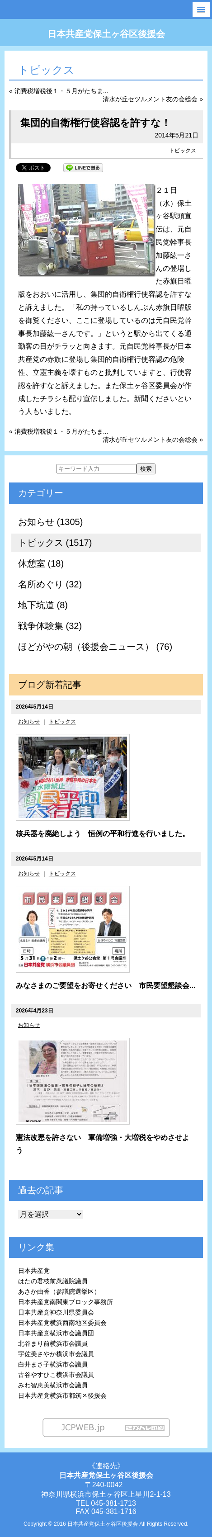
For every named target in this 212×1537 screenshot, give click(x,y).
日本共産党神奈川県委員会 (56, 1312)
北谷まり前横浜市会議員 (53, 1343)
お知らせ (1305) (50, 522)
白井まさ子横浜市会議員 (53, 1364)
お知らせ (29, 722)
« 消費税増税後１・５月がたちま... (58, 91)
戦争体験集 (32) (50, 626)
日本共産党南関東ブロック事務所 (65, 1301)
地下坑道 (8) (43, 605)
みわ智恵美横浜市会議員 (53, 1385)
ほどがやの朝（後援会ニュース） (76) (95, 647)
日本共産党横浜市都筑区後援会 (62, 1395)
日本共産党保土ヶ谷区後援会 (106, 34)
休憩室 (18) (41, 563)
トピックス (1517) (55, 543)
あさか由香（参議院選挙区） (59, 1291)
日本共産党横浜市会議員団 (56, 1333)
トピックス (182, 150)
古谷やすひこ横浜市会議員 (56, 1374)
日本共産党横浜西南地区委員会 (62, 1322)
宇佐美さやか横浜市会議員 (56, 1353)
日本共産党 (34, 1270)
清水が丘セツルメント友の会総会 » (153, 99)
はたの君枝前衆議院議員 (53, 1281)
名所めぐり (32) (50, 584)
